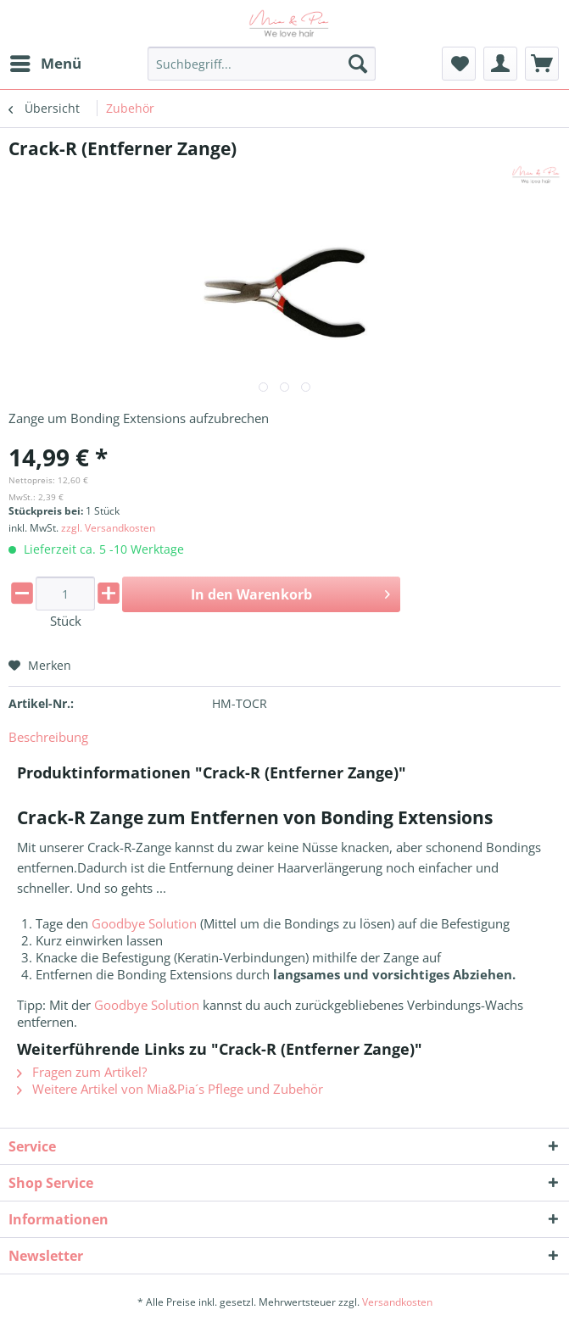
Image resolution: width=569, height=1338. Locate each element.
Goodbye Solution (144, 923)
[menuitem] (45, 64)
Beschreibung (48, 736)
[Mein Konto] (500, 64)
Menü (45, 61)
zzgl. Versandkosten (108, 528)
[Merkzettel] (459, 64)
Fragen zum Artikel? (82, 1071)
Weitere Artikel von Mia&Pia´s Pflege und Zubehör (170, 1088)
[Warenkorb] (542, 64)
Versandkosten (397, 1302)
